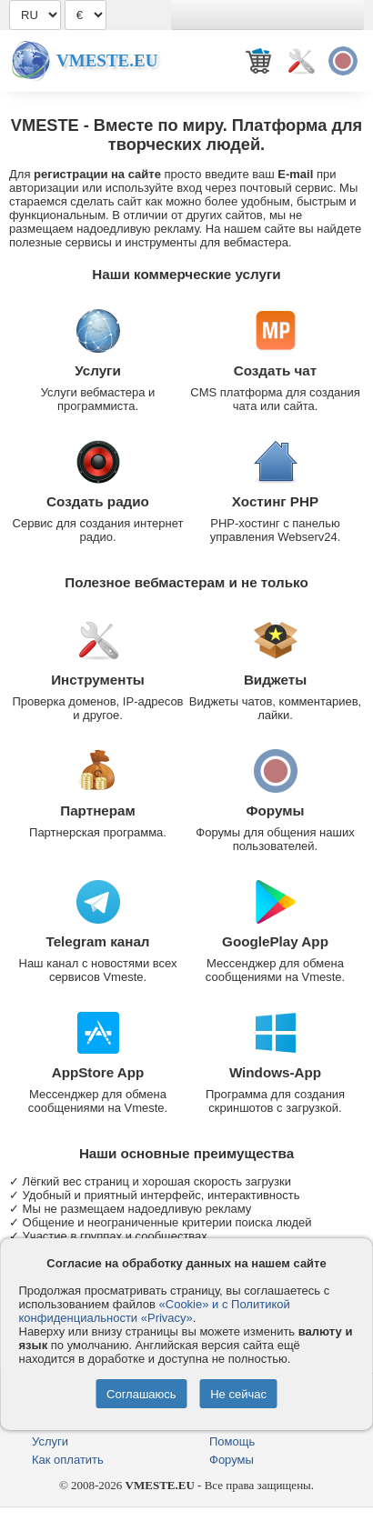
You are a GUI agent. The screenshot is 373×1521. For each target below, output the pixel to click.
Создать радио (97, 501)
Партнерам (98, 810)
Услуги (98, 370)
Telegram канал (97, 941)
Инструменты (98, 679)
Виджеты (275, 679)
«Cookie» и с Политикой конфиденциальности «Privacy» (154, 1311)
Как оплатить (68, 1459)
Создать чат (275, 370)
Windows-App (275, 1072)
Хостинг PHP (275, 501)
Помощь (232, 1441)
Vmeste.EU (106, 60)
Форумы (276, 810)
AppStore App (98, 1072)
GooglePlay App (275, 941)
